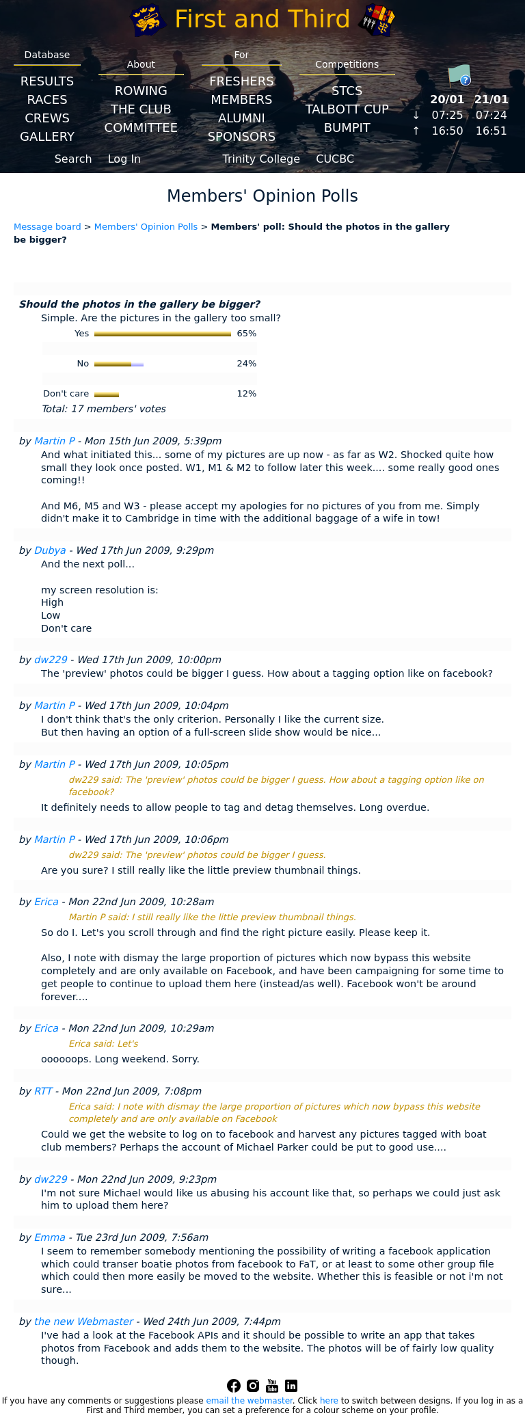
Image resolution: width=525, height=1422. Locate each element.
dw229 (49, 659)
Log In (125, 158)
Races (47, 99)
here (329, 1401)
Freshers (241, 81)
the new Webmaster (83, 1321)
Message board (47, 227)
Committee (141, 127)
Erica (45, 901)
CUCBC (335, 158)
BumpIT (347, 127)
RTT (42, 1091)
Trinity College (262, 158)
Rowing (141, 90)
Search (73, 158)
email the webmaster (249, 1401)
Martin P (53, 440)
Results (47, 81)
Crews (47, 118)
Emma (49, 1237)
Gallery (47, 136)
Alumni (241, 118)
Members (241, 99)
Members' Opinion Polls (146, 227)
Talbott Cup (347, 109)
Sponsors (241, 136)
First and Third (262, 19)
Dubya (49, 550)
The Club (141, 109)
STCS (347, 90)
